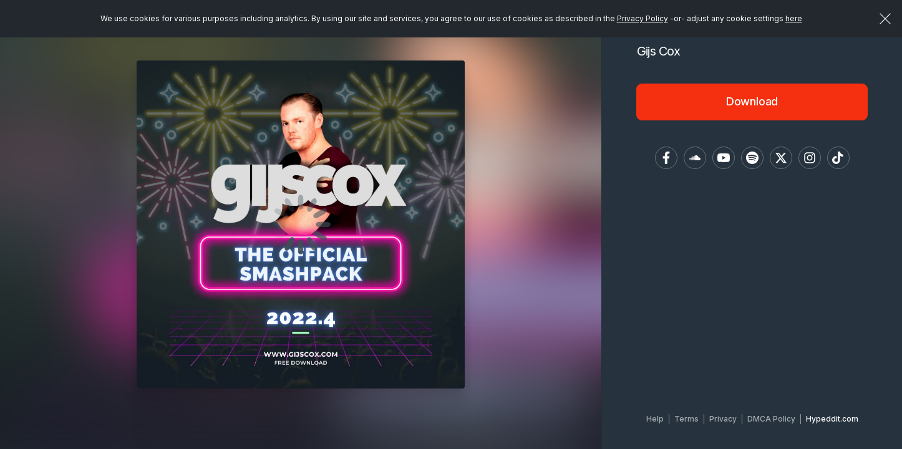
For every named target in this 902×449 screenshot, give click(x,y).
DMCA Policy (771, 418)
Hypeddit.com (832, 418)
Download (752, 101)
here (793, 18)
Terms (686, 418)
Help (655, 418)
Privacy (723, 418)
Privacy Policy (642, 18)
